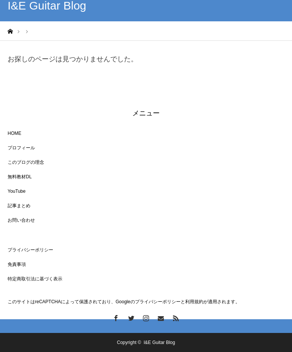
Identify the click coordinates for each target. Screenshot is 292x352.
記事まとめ (19, 205)
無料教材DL (20, 176)
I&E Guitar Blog (47, 5)
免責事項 (17, 264)
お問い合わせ (21, 220)
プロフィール (21, 147)
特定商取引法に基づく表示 (35, 279)
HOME (14, 133)
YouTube (16, 191)
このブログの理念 (26, 162)
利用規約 (194, 301)
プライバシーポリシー (30, 250)
